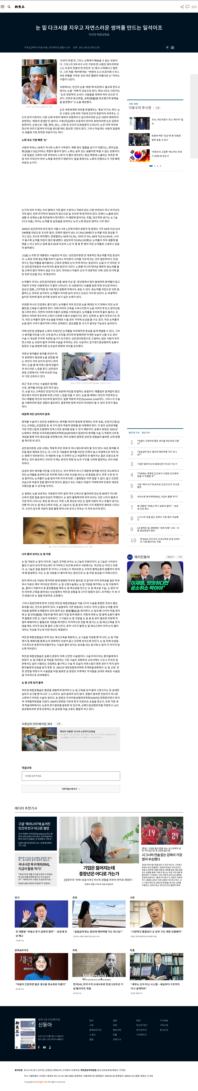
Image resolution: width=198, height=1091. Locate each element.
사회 (91, 1025)
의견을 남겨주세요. (33, 776)
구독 (59, 724)
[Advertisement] (64, 185)
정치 (91, 1020)
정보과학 (117, 1030)
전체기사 (117, 1039)
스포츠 (92, 1034)
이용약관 (75, 1070)
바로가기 (171, 557)
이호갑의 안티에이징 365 (37, 724)
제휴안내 (57, 1070)
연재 (138, 1020)
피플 (115, 1034)
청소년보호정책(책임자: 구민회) (112, 1070)
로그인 (194, 7)
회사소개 (28, 1070)
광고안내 (164, 1030)
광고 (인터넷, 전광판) (42, 1070)
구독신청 (164, 1025)
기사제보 (164, 1020)
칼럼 (91, 1039)
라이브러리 (141, 1030)
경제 (115, 1020)
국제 (115, 1025)
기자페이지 (141, 1034)
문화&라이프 (95, 1030)
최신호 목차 (141, 1025)
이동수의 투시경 (140, 108)
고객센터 (66, 1070)
